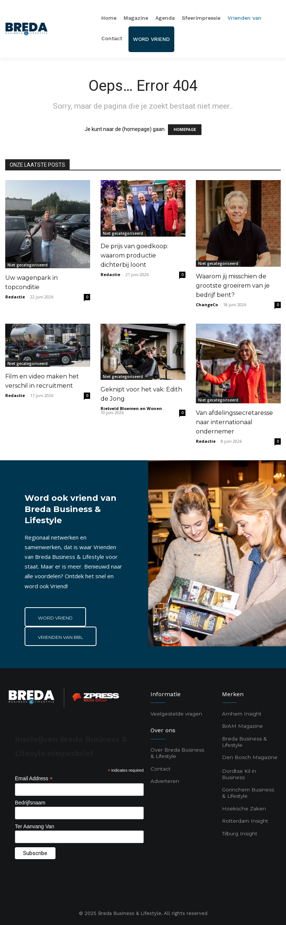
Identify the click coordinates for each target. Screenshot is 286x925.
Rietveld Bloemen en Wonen (131, 408)
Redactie (15, 297)
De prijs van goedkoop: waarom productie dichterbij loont (134, 255)
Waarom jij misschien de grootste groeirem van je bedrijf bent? (233, 285)
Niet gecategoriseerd (27, 265)
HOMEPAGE (185, 129)
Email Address (34, 778)
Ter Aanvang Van (34, 826)
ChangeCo (207, 304)
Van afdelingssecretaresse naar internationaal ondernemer (234, 422)
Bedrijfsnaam (30, 803)
